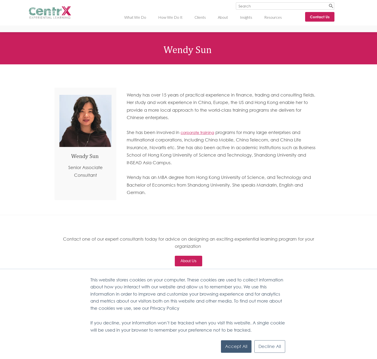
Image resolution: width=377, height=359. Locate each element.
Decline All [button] (269, 346)
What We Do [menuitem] (135, 17)
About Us (188, 261)
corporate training (197, 132)
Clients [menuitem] (200, 17)
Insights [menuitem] (246, 17)
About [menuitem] (223, 17)
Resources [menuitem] (273, 17)
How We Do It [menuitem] (170, 17)
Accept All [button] (236, 346)
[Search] (285, 6)
